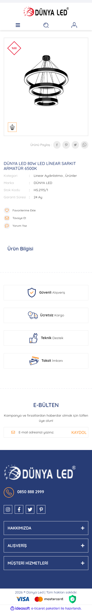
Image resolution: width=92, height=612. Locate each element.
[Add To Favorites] (46, 210)
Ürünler (71, 175)
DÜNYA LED (43, 183)
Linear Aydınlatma (48, 175)
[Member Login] (74, 25)
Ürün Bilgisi (20, 248)
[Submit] (79, 432)
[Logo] (46, 11)
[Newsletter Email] (42, 432)
